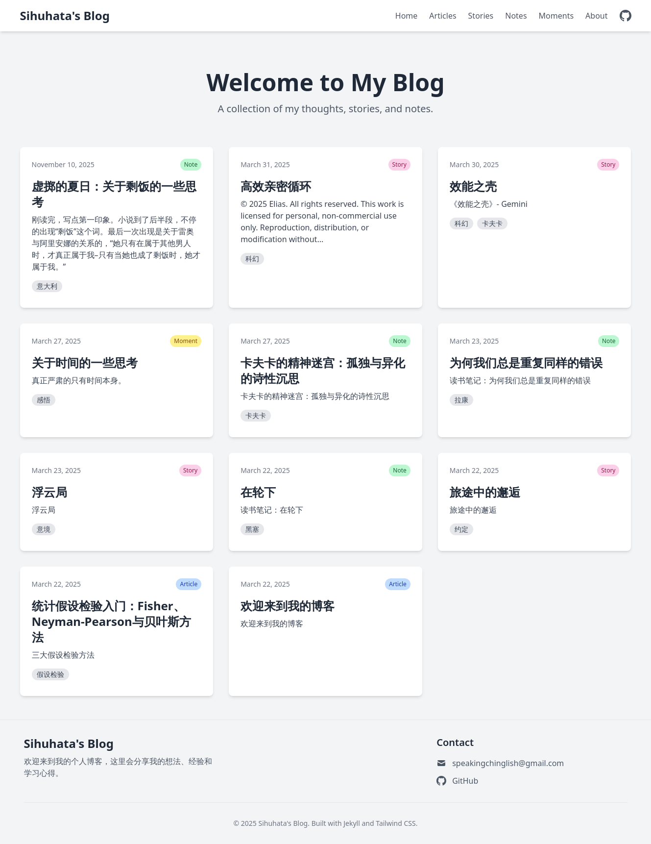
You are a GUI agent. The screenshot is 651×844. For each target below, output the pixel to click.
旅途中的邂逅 (485, 492)
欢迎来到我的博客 (288, 605)
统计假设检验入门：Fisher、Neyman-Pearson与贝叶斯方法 (111, 621)
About (596, 15)
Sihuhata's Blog (65, 16)
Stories (481, 15)
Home (406, 15)
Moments (556, 15)
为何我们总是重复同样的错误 (526, 362)
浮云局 (49, 492)
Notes (516, 15)
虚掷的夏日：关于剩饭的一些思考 (114, 194)
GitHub (465, 780)
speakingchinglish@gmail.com (508, 763)
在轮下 (258, 492)
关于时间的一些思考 (85, 362)
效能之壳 (473, 186)
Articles (442, 15)
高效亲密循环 (276, 186)
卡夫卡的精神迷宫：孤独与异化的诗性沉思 (323, 370)
